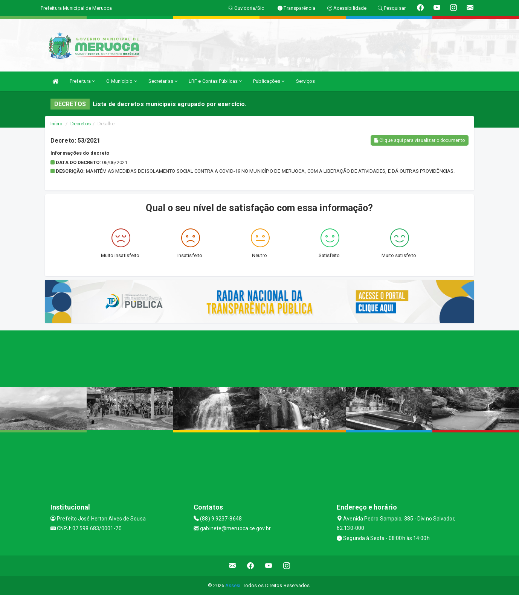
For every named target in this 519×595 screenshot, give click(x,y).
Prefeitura (82, 81)
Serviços (305, 81)
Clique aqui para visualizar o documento (419, 140)
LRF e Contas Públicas (215, 81)
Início (56, 123)
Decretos (80, 123)
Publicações (268, 81)
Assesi (233, 585)
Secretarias (162, 81)
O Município (121, 81)
